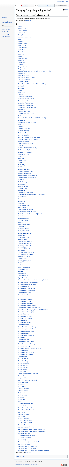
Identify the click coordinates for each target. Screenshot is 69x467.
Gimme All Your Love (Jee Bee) (26, 288)
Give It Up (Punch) (23, 425)
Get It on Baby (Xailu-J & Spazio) (27, 177)
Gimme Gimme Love (23, 314)
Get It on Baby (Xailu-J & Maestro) (27, 175)
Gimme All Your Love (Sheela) (26, 290)
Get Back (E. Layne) (23, 141)
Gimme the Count (23, 350)
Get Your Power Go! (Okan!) (26, 252)
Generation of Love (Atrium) (25, 105)
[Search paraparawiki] (61, 5)
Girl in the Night (22, 395)
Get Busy (20, 145)
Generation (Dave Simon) (25, 96)
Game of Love (22, 52)
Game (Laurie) (22, 45)
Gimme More (21, 337)
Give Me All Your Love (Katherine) (27, 448)
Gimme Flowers (22, 297)
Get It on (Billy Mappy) (24, 169)
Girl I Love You (22, 393)
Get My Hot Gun (22, 188)
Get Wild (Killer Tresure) (24, 243)
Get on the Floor (22, 197)
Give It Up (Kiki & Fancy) (25, 422)
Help (66, 9)
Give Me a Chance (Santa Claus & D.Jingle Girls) (31, 431)
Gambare (20, 41)
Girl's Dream (21, 397)
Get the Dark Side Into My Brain (27, 211)
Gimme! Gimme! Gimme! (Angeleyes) (28, 373)
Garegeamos (21, 73)
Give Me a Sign (22, 439)
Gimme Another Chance (24, 295)
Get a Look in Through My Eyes (27, 122)
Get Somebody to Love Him (25, 209)
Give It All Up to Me (23, 414)
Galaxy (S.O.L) (22, 32)
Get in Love (21, 158)
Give (19, 401)
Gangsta (20, 64)
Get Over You (21, 201)
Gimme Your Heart (23, 365)
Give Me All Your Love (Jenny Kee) (27, 446)
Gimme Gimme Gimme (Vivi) (26, 312)
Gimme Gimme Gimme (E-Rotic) (27, 305)
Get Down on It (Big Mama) (25, 150)
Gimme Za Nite (22, 371)
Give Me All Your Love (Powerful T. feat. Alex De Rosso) (33, 450)
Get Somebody (22, 207)
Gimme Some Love (23, 339)
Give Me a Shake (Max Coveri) (26, 435)
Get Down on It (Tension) (25, 152)
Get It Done (21, 167)
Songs (24, 456)
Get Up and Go (22, 226)
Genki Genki (21, 116)
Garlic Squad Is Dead (24, 75)
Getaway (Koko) (22, 258)
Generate (20, 94)
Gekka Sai (21, 86)
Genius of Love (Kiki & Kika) (26, 113)
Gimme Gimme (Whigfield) (25, 303)
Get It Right (21, 179)
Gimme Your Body (23, 361)
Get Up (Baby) (22, 222)
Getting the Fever (23, 269)
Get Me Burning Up (23, 182)
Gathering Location (23, 81)
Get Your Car (21, 250)
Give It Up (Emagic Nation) (25, 420)
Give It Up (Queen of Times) (26, 427)
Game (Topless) (22, 47)
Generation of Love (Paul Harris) (27, 107)
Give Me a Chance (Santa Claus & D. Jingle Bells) (32, 429)
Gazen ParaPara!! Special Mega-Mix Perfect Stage (32, 84)
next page (28, 20)
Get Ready (21, 203)
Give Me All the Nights (24, 444)
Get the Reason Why (24, 218)
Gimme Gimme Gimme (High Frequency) (29, 307)
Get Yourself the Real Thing (25, 254)
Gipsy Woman (22, 386)
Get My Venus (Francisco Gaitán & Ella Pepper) (31, 194)
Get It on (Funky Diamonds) (25, 171)
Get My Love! (21, 190)
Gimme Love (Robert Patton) (26, 331)
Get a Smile (21, 124)
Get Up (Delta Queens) (24, 224)
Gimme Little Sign (23, 320)
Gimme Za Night (22, 369)
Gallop (19, 39)
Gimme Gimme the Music (25, 316)
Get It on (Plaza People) (24, 173)
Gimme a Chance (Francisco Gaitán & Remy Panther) (33, 280)
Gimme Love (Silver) (23, 333)
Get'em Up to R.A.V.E (24, 256)
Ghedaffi (20, 271)
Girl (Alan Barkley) (23, 390)
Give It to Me (21, 416)
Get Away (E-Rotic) (23, 135)
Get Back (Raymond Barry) (25, 143)
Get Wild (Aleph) (22, 239)
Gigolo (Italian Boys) (23, 278)
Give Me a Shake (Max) (24, 437)
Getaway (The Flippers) (24, 261)
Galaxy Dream (22, 35)
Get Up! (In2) (21, 235)
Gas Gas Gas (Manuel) (24, 79)
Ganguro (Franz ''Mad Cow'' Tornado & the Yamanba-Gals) (34, 71)
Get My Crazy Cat (23, 186)
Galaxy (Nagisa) (22, 28)
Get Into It (20, 162)
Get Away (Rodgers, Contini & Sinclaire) (29, 137)
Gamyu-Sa (21, 60)
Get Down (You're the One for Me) (27, 147)
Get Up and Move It (23, 229)
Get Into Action (22, 160)
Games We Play (22, 58)
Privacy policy (18, 464)
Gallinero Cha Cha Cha (24, 37)
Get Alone (20, 126)
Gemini (20, 90)
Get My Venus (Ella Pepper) (26, 192)
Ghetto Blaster (22, 273)
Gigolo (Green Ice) (23, 275)
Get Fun (20, 156)
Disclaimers (36, 464)
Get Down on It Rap (23, 154)
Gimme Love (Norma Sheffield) (26, 329)
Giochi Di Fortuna (23, 382)
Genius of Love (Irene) (24, 111)
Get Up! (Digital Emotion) (25, 233)
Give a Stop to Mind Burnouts (26, 410)
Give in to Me (21, 412)
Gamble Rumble (22, 43)
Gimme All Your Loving (24, 292)
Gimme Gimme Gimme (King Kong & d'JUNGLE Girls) (33, 310)
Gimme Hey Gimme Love (25, 318)
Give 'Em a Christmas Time (25, 403)
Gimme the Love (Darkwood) (26, 352)
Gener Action (21, 92)
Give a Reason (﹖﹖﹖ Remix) (26, 408)
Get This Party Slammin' (24, 220)
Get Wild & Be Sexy (23, 237)
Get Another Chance (23, 133)
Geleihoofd (21, 88)
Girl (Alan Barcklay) (23, 388)
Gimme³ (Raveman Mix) (24, 376)
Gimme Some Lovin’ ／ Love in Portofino (29, 348)
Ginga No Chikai (22, 378)
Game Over (21, 54)
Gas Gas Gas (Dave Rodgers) (26, 77)
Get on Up (21, 199)
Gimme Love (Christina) (24, 322)
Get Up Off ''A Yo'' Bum (24, 231)
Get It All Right (22, 165)
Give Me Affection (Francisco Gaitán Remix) (30, 442)
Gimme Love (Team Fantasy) (26, 335)
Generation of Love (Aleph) (25, 103)
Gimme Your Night (23, 367)
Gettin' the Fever (22, 265)
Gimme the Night (22, 356)
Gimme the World (23, 359)
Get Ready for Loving (24, 205)
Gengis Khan (21, 109)
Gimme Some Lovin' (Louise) (26, 341)
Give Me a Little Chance (24, 433)
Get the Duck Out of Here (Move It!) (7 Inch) (30, 214)
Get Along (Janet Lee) (24, 128)
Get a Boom (21, 120)
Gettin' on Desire (22, 263)
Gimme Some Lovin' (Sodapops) (27, 344)
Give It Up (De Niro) (23, 418)
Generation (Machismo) (24, 101)
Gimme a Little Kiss (23, 286)
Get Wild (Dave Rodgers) (25, 241)
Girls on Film (21, 399)
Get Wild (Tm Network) (24, 246)
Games (20, 56)
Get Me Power (22, 184)
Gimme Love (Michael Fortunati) (27, 327)
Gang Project (21, 62)
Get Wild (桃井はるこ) (24, 248)
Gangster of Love (22, 69)
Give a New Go (22, 405)
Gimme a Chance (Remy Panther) (27, 284)
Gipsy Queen (21, 384)
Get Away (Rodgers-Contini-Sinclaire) (28, 139)
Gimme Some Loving (24, 346)
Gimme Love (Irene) (23, 324)
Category (19, 456)
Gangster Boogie (22, 67)
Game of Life (21, 49)
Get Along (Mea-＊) (23, 130)
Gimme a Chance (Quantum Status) (28, 282)
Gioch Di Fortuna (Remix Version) (27, 380)
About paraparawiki (27, 464)
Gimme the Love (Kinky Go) (25, 354)
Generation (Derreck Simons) (26, 98)
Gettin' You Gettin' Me (24, 267)
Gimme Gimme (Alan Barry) (25, 299)
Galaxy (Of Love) (22, 30)
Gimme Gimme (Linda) (24, 301)
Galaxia (20, 26)
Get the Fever (22, 216)
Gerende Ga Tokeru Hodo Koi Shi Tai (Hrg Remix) (32, 118)
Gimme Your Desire (23, 363)
